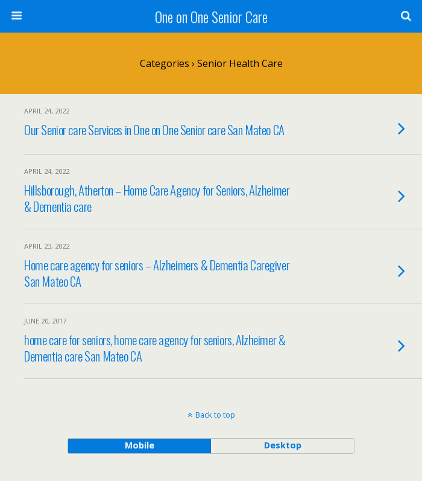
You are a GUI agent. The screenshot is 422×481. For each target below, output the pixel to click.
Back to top (215, 414)
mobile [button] (139, 445)
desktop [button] (282, 445)
